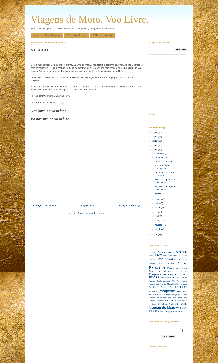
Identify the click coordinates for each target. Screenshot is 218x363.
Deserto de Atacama (177, 268)
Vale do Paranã (178, 303)
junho (158, 207)
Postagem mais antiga (130, 205)
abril (157, 216)
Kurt (178, 281)
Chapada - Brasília (163, 161)
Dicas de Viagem (160, 271)
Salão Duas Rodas (174, 298)
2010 (155, 149)
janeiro (158, 229)
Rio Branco (161, 298)
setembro (160, 157)
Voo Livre (181, 307)
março (158, 220)
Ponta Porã (154, 294)
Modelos (171, 284)
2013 (155, 136)
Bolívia (175, 255)
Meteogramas (161, 284)
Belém (151, 255)
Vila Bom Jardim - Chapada (163, 167)
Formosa (169, 277)
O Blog (96, 35)
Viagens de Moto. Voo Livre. (90, 19)
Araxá (171, 252)
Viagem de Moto (162, 307)
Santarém (160, 301)
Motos (156, 287)
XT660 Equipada (166, 311)
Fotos (177, 277)
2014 (155, 132)
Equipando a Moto (177, 274)
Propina (152, 298)
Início (36, 35)
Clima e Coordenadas (76, 35)
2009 (155, 234)
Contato (108, 35)
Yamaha (178, 311)
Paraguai (153, 291)
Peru (179, 291)
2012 (155, 141)
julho (157, 203)
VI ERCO (159, 193)
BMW (158, 255)
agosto (158, 199)
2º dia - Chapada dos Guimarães (164, 181)
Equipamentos (157, 274)
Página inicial (87, 205)
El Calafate (181, 271)
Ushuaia (164, 304)
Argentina (181, 251)
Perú (185, 291)
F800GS (154, 277)
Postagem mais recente (45, 205)
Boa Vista (168, 255)
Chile (161, 263)
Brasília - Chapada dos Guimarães (165, 188)
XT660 (153, 311)
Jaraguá (166, 281)
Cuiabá (171, 264)
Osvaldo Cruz (167, 287)
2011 (155, 145)
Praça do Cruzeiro (179, 295)
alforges (152, 252)
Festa (162, 278)
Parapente (167, 291)
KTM (173, 281)
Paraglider (181, 286)
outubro (159, 153)
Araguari (162, 252)
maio (158, 212)
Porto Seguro (165, 295)
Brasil (160, 259)
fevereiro (159, 225)
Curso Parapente (52, 35)
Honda (159, 281)
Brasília (171, 259)
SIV (159, 304)
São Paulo (170, 300)
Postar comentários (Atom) (91, 213)
